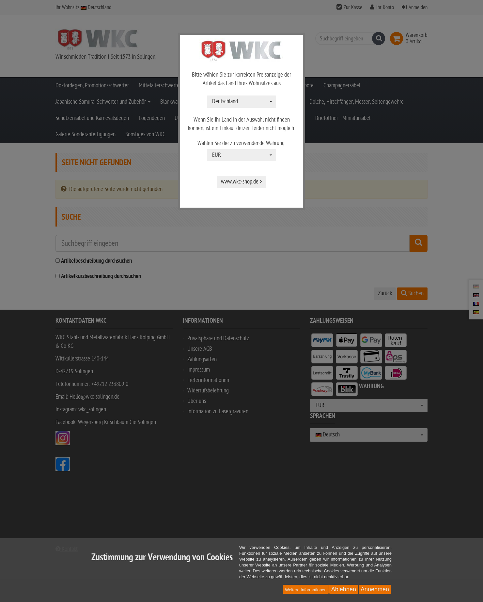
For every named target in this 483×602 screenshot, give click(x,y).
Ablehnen (343, 589)
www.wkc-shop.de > (241, 181)
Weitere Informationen (306, 589)
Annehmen (375, 589)
